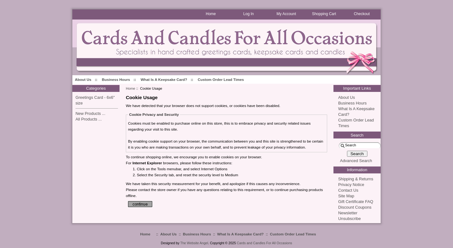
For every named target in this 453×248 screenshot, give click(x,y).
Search (357, 135)
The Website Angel (194, 243)
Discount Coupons (355, 207)
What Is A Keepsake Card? (164, 79)
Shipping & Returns (355, 179)
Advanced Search (356, 160)
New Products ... (90, 113)
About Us (83, 79)
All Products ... (89, 119)
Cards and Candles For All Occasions (264, 243)
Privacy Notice (351, 184)
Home (130, 88)
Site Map (346, 196)
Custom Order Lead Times (221, 79)
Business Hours (116, 79)
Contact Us (348, 190)
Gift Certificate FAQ (355, 201)
